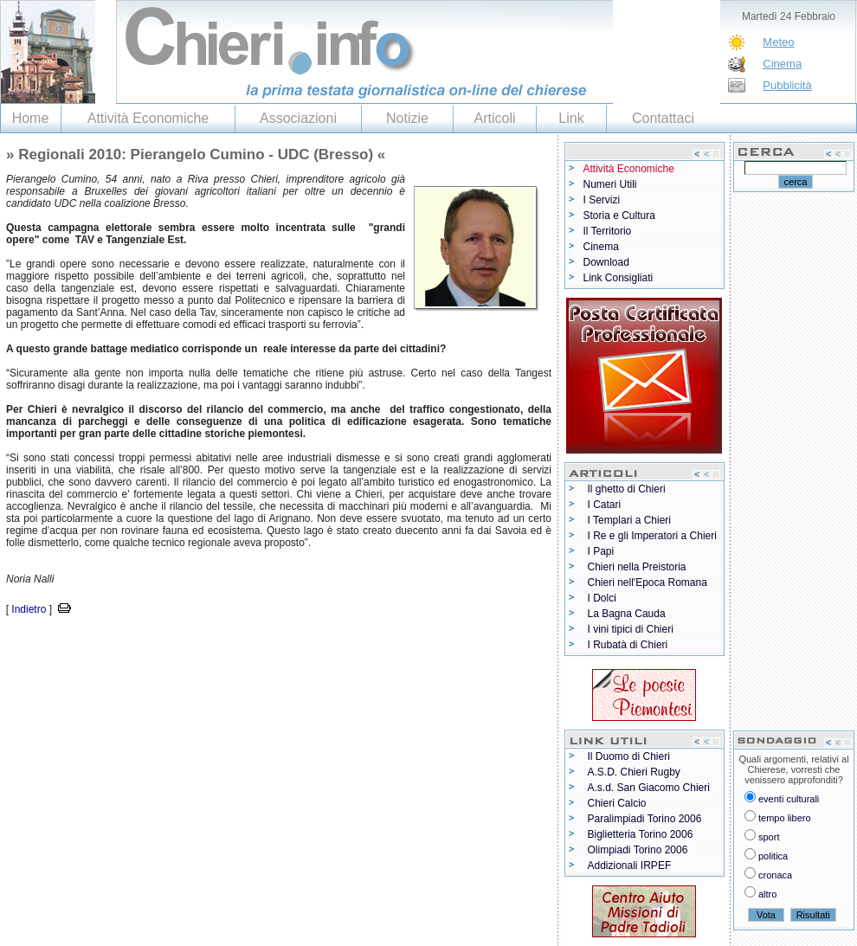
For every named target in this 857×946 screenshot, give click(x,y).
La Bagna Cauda (627, 614)
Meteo (778, 41)
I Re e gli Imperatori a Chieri (652, 536)
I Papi (601, 551)
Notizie (407, 118)
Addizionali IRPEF (630, 865)
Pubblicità (787, 85)
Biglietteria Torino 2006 (640, 834)
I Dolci (602, 598)
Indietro (28, 609)
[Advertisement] (202, 644)
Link (570, 118)
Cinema (782, 63)
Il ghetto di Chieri (627, 489)
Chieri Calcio (617, 803)
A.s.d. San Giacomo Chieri (649, 788)
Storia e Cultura (619, 215)
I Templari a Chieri (629, 520)
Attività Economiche (148, 118)
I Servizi (602, 200)
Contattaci (663, 118)
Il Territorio (607, 231)
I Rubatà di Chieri (628, 645)
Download (606, 262)
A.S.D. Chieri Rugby (634, 772)
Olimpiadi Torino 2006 (638, 850)
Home (30, 118)
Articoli (494, 118)
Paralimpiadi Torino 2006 (645, 819)
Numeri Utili (610, 184)
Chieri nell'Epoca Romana (647, 582)
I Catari (605, 505)
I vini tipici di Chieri (630, 629)
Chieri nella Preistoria (637, 567)
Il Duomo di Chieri (629, 756)
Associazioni (298, 118)
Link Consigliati (618, 278)
